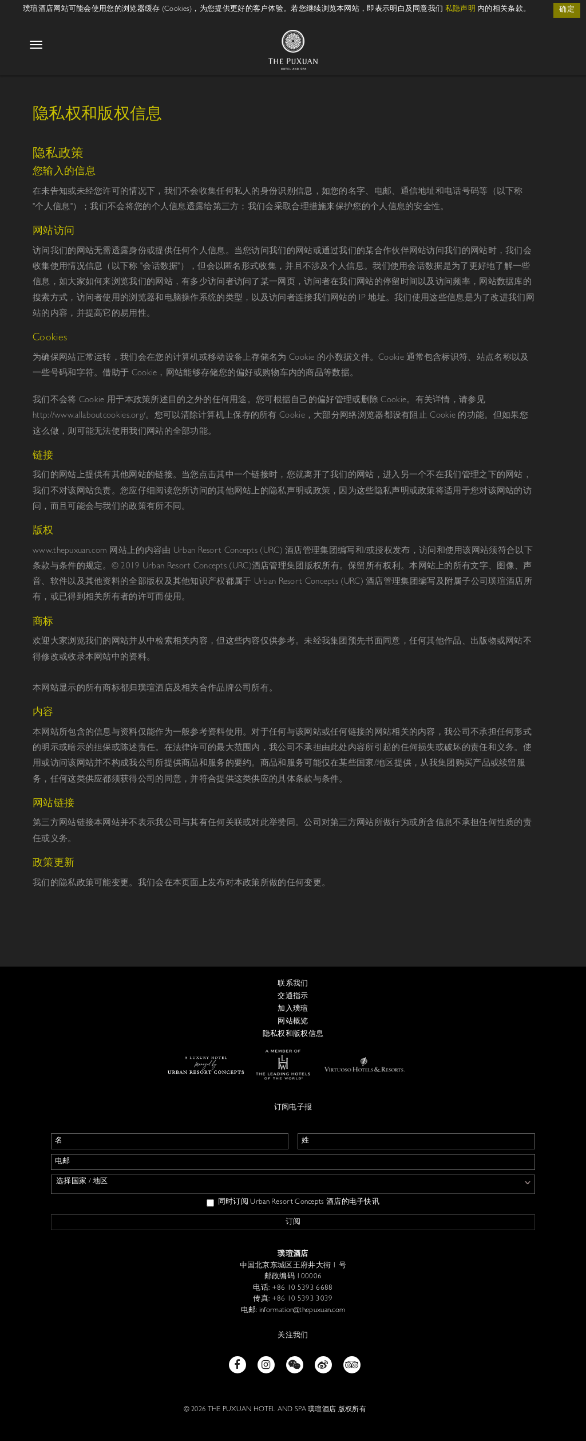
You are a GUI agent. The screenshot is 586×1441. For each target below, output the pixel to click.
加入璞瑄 (293, 1009)
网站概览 (293, 1022)
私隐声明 (460, 9)
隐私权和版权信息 (293, 1034)
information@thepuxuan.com (302, 1310)
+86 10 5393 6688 (301, 1288)
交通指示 (293, 996)
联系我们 (293, 984)
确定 (567, 10)
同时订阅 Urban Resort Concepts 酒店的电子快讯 (293, 1203)
